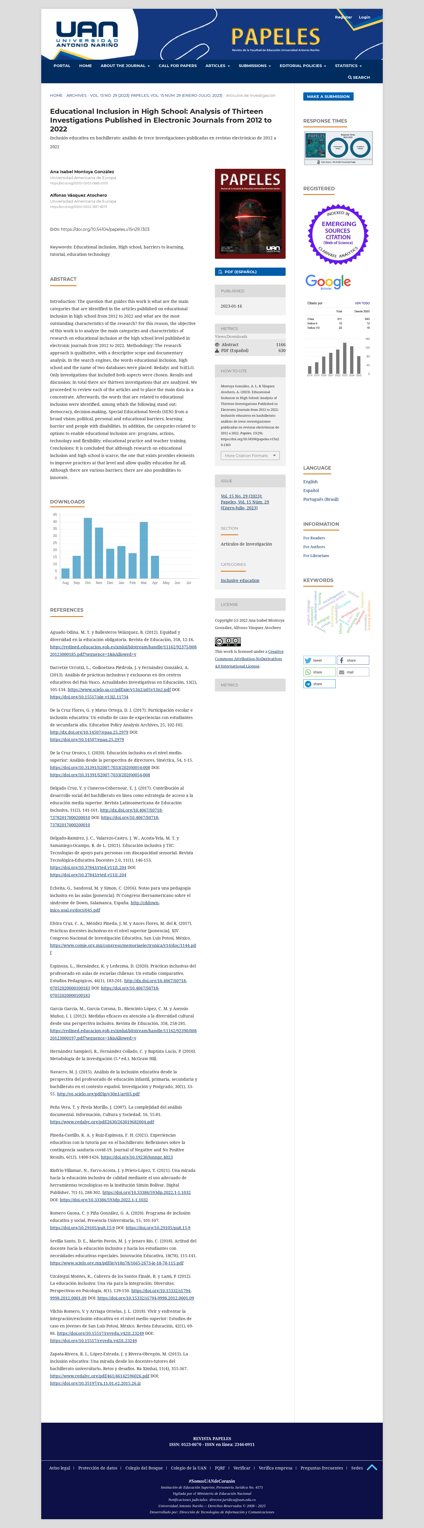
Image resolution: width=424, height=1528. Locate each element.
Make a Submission (328, 96)
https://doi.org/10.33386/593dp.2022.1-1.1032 (146, 1192)
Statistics (347, 65)
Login (364, 17)
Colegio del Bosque (144, 1468)
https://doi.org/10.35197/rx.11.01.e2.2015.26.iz (95, 1383)
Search (359, 77)
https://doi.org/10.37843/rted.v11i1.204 (88, 867)
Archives (77, 95)
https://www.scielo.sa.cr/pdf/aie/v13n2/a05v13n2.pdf (119, 689)
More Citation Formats (246, 455)
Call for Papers (178, 65)
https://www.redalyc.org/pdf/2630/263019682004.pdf (102, 1122)
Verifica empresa (275, 1468)
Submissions (253, 65)
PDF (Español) (240, 271)
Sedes (357, 1468)
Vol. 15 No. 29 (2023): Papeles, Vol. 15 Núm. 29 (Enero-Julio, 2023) (156, 95)
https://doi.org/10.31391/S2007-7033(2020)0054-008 (100, 767)
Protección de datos (97, 1468)
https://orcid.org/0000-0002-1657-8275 (78, 207)
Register (343, 17)
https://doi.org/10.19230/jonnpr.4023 (137, 1157)
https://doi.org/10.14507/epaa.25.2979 (87, 739)
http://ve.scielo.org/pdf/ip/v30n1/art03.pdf (98, 1094)
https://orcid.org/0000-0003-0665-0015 (79, 183)
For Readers (314, 538)
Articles (216, 65)
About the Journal (124, 65)
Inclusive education (240, 580)
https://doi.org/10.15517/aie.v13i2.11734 (89, 697)
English (310, 481)
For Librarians (316, 555)
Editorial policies (301, 65)
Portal (62, 65)
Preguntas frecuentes (322, 1468)
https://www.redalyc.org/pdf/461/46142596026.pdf (99, 1376)
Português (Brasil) (321, 499)
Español (311, 490)
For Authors (314, 546)
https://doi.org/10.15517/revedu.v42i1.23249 (100, 1333)
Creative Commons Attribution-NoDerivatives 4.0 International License (249, 659)
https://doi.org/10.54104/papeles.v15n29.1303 (105, 229)
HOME (85, 65)
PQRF (220, 1468)
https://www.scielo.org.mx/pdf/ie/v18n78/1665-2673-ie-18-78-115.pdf (116, 1263)
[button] (319, 660)
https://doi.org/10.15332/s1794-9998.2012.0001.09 (145, 1298)
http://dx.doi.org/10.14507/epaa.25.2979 (89, 732)
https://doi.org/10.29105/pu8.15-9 (82, 1227)
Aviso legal (59, 1468)
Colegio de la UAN (189, 1468)
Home (56, 95)
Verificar (242, 1468)
